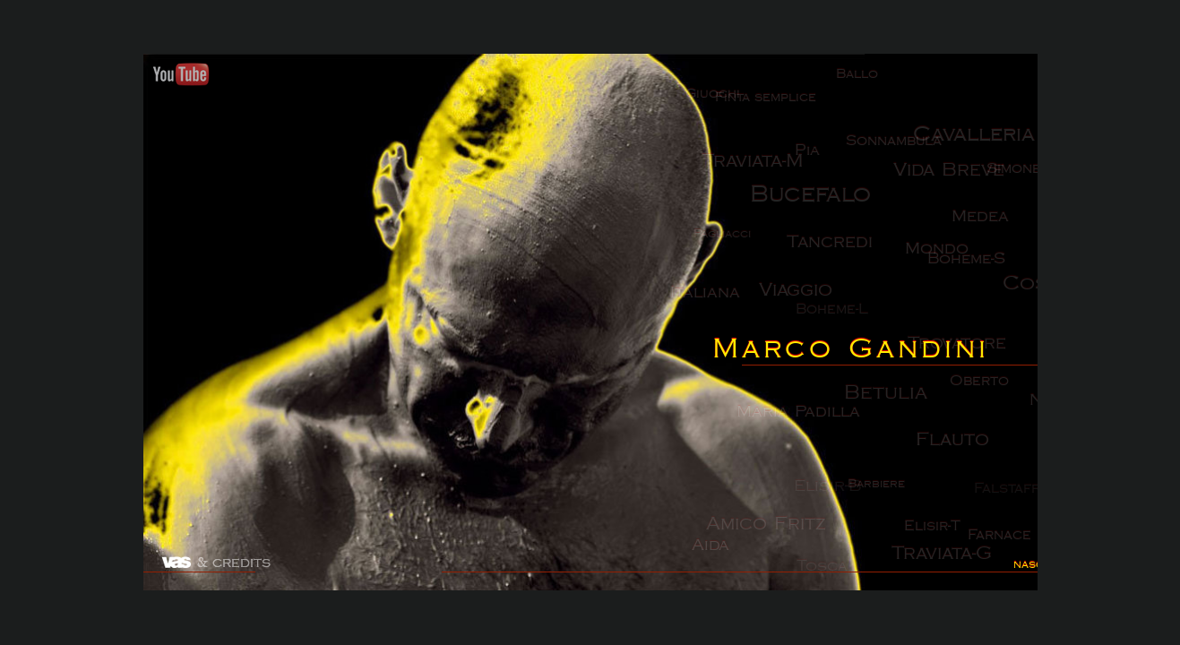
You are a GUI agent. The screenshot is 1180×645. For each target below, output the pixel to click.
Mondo (941, 254)
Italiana (705, 297)
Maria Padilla (801, 414)
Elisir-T (939, 540)
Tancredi (838, 250)
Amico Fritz (770, 537)
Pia (814, 156)
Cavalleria (984, 141)
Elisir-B (842, 489)
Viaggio (803, 289)
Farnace (1012, 550)
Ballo (861, 74)
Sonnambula (902, 142)
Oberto (999, 383)
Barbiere (888, 494)
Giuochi (716, 100)
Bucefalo (822, 202)
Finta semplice (774, 99)
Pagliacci (724, 241)
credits (241, 563)
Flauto (957, 446)
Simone (1024, 176)
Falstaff (1013, 494)
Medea (999, 221)
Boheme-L (847, 309)
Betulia (904, 400)
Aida (726, 555)
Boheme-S (977, 256)
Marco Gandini (852, 349)
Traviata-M (753, 166)
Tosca (825, 581)
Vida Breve (963, 166)
